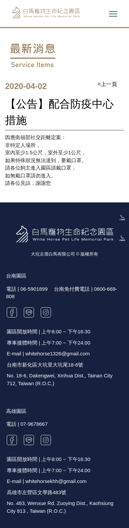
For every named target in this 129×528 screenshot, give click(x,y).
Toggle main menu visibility (113, 12)
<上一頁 (107, 84)
